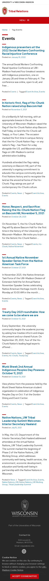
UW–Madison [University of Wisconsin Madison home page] (18, 2)
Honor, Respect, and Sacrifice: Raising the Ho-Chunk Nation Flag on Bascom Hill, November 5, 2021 (23, 210)
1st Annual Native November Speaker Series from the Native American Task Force (22, 261)
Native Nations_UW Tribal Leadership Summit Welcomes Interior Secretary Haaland (21, 421)
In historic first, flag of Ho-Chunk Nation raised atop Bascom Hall (23, 104)
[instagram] (24, 551)
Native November (16, 246)
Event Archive (32, 91)
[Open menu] (24, 20)
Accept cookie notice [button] (24, 576)
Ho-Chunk (13, 355)
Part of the (25, 525)
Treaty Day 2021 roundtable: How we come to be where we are (23, 313)
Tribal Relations (18, 11)
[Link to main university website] (24, 517)
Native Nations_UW (10, 482)
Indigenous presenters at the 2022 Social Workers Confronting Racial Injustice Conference (23, 50)
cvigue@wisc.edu (27, 546)
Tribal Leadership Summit (20, 484)
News (19, 193)
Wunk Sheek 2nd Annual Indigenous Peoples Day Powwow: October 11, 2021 (23, 370)
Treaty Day (23, 355)
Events (13, 91)
